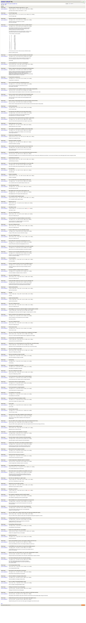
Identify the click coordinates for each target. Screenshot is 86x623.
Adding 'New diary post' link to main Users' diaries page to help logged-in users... (18, 614)
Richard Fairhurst (12, 14)
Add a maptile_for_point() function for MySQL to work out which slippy (17, 131)
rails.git (8, 1)
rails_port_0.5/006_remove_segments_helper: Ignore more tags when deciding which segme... (21, 526)
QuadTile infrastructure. (9, 549)
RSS (84, 621)
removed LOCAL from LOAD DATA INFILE (12, 346)
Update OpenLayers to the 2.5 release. (11, 125)
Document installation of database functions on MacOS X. (14, 276)
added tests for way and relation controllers (12, 496)
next (5, 4)
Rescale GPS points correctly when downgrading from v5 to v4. (15, 246)
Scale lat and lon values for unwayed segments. (13, 391)
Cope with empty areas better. (10, 189)
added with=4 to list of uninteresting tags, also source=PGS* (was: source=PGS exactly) (20, 352)
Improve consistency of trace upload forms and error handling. (15, 322)
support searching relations (9, 305)
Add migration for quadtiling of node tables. (12, 374)
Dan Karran (11, 91)
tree (16, 3)
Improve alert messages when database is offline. (13, 408)
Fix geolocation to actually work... (10, 78)
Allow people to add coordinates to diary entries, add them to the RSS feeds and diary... (19, 608)
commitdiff (13, 3)
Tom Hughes (11, 20)
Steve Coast (11, 581)
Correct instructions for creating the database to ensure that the (15, 223)
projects (3, 1)
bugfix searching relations (9, 294)
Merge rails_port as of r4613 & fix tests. (11, 437)
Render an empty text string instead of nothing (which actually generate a (17, 69)
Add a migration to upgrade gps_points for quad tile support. (15, 507)
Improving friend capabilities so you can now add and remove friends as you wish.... (19, 155)
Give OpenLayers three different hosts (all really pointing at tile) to (16, 113)
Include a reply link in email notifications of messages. (14, 443)
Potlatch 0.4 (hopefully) (9, 178)
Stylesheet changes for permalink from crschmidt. (13, 18)
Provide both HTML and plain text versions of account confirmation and (17, 287)
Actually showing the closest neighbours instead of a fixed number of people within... (19, 90)
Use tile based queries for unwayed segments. (12, 397)
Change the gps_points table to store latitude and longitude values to (16, 454)
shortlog (6, 3)
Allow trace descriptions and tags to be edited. (13, 363)
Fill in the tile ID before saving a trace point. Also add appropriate (16, 519)
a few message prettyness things (10, 580)
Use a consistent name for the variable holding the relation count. (16, 183)
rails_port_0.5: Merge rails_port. (10, 217)
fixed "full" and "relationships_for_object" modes (13, 490)
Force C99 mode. (8, 172)
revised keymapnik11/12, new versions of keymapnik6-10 (14, 63)
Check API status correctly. (9, 419)
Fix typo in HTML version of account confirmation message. (15, 235)
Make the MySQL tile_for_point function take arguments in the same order (17, 513)
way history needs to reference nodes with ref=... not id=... (14, 7)
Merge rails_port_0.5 (8, 206)
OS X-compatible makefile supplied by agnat (12, 200)
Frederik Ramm (11, 9)
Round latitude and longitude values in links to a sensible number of (16, 25)
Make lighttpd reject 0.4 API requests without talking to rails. (15, 195)
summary (2, 3)
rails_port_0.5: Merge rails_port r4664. (11, 357)
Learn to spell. (7, 414)
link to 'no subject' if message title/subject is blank (13, 597)
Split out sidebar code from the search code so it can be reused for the (17, 149)
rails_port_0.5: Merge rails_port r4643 (11, 380)
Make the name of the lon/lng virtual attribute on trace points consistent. (17, 252)
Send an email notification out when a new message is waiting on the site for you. (18, 555)
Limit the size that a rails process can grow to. (12, 466)
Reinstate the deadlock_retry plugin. (11, 143)
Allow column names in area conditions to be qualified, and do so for (16, 483)
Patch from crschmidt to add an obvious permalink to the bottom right (17, 55)
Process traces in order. (9, 335)
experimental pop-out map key (10, 161)
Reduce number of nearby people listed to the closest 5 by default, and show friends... (19, 102)
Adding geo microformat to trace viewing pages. (13, 602)
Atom (82, 621)
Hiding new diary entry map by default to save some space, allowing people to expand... (20, 567)
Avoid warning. (7, 369)
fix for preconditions (8, 264)
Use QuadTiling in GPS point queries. (11, 538)
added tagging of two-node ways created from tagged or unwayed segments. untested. (19, 316)
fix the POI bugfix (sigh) (9, 13)
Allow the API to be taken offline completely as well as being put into (16, 425)
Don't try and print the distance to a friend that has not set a (15, 83)
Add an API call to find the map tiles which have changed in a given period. (17, 120)
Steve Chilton (11, 65)
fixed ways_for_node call (9, 502)
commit (10, 3)
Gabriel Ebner (11, 207)
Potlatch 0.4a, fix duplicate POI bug (11, 137)
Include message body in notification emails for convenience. (15, 472)
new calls (6, 299)
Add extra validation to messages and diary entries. (13, 591)
